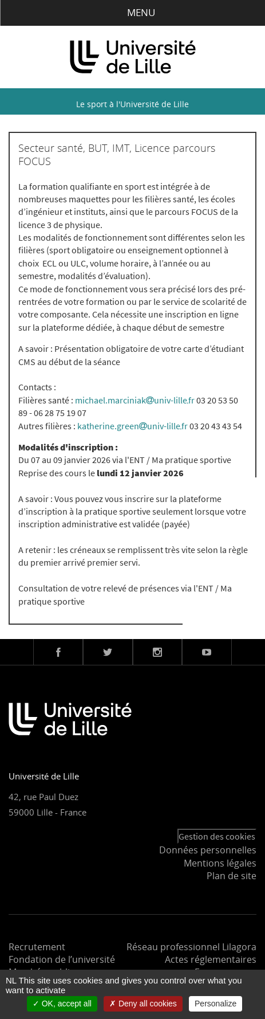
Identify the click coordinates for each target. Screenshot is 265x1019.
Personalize (215, 1003)
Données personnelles (207, 850)
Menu (132, 12)
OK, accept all (62, 1003)
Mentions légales (220, 863)
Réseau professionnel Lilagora (191, 946)
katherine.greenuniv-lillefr (132, 426)
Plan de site (231, 875)
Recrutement (37, 946)
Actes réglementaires (210, 959)
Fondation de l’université (62, 959)
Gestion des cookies (217, 836)
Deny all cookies (143, 1003)
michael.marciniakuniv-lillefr (135, 400)
